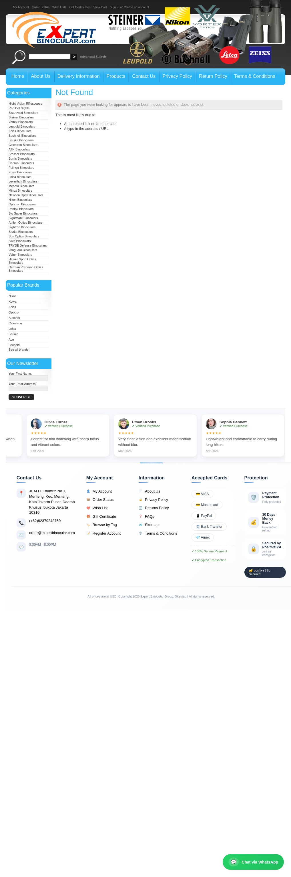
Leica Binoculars (20, 176)
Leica (12, 328)
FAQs (146, 516)
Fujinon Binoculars (21, 167)
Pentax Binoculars (21, 209)
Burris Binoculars (20, 158)
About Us (149, 491)
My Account (21, 7)
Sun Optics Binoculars (24, 236)
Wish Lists (59, 7)
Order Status (40, 7)
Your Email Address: (23, 384)
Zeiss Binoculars (20, 131)
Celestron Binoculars (23, 144)
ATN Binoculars (19, 149)
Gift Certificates (79, 7)
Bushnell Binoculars (22, 135)
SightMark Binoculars (23, 218)
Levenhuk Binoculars (23, 181)
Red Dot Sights (19, 108)
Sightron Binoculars (22, 227)
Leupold (14, 345)
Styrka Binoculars (21, 231)
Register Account (103, 533)
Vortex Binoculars (21, 122)
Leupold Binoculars (22, 126)
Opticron (14, 312)
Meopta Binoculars (21, 186)
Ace (11, 339)
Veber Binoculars (20, 254)
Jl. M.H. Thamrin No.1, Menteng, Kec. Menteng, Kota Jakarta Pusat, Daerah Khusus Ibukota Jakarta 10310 (52, 502)
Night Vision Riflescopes (25, 103)
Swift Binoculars (20, 241)
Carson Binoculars (21, 163)
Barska (13, 334)
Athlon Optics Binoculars (25, 222)
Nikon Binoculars (20, 199)
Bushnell (15, 318)
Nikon (13, 296)
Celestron (15, 323)
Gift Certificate (101, 516)
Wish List (97, 508)
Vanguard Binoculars (23, 250)
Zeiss (12, 307)
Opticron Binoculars (22, 204)
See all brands (19, 349)
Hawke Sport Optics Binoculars (22, 260)
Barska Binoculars (21, 140)
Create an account (136, 7)
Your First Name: (20, 373)
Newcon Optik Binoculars (26, 195)
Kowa (12, 301)
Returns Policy (154, 508)
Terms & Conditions (158, 533)
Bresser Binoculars (22, 154)
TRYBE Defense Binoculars (28, 245)
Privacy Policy (153, 499)
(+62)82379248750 (45, 521)
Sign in (114, 7)
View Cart (100, 7)
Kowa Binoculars (20, 172)
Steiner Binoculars (21, 117)
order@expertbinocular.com (52, 533)
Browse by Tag (101, 525)
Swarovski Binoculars (23, 112)
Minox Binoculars (20, 190)
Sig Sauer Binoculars (23, 213)
